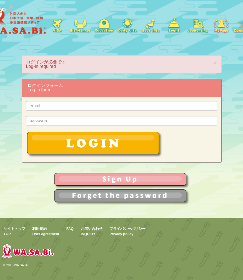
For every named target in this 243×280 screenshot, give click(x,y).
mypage (221, 24)
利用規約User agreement (45, 231)
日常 (127, 24)
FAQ (70, 229)
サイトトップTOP (14, 231)
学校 (103, 24)
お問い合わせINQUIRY (91, 231)
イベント (174, 24)
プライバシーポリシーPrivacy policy (127, 231)
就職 (80, 24)
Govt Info (150, 24)
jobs (197, 24)
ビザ (56, 24)
